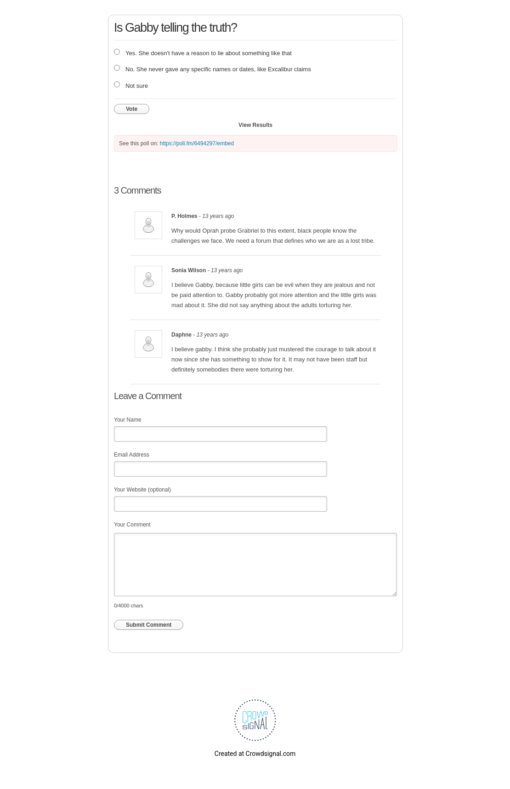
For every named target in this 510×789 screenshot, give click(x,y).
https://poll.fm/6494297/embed (197, 143)
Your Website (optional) (142, 489)
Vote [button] (131, 109)
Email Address (131, 455)
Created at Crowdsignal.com (255, 753)
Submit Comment (148, 625)
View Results (255, 125)
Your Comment (132, 524)
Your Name (128, 420)
